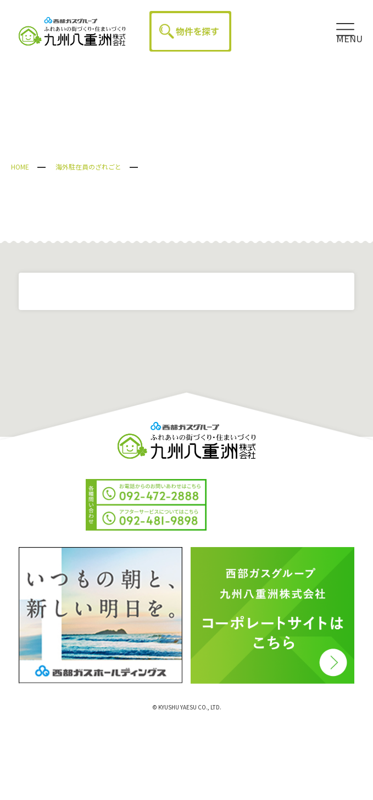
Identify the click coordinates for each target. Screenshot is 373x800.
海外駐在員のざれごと (88, 166)
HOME (20, 166)
